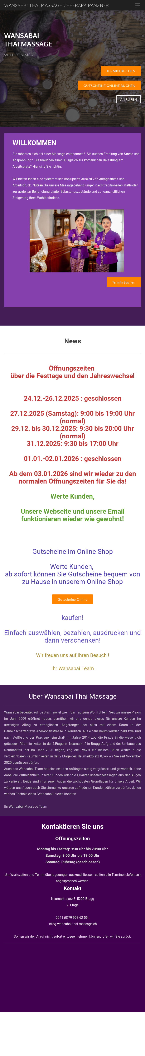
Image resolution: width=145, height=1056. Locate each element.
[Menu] (137, 5)
